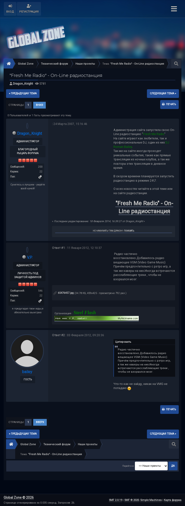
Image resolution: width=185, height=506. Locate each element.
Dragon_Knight (23, 83)
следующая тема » (163, 93)
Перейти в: (128, 466)
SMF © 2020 (131, 500)
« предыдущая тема (23, 93)
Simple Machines (151, 500)
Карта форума (172, 500)
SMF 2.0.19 (115, 500)
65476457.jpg (63, 292)
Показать (129, 231)
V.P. (29, 257)
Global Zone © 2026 (19, 497)
